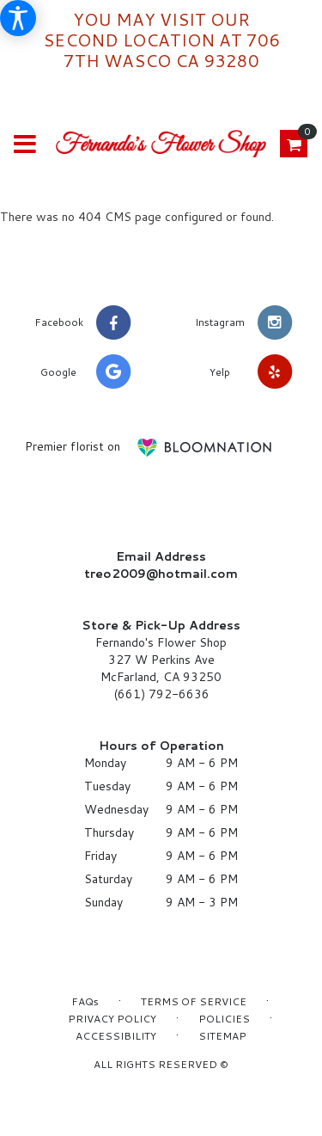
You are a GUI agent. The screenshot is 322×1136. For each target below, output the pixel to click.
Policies (224, 1018)
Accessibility (116, 1036)
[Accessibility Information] (18, 18)
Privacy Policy (112, 1018)
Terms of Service (193, 1001)
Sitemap (222, 1036)
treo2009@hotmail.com (161, 573)
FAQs (85, 1001)
